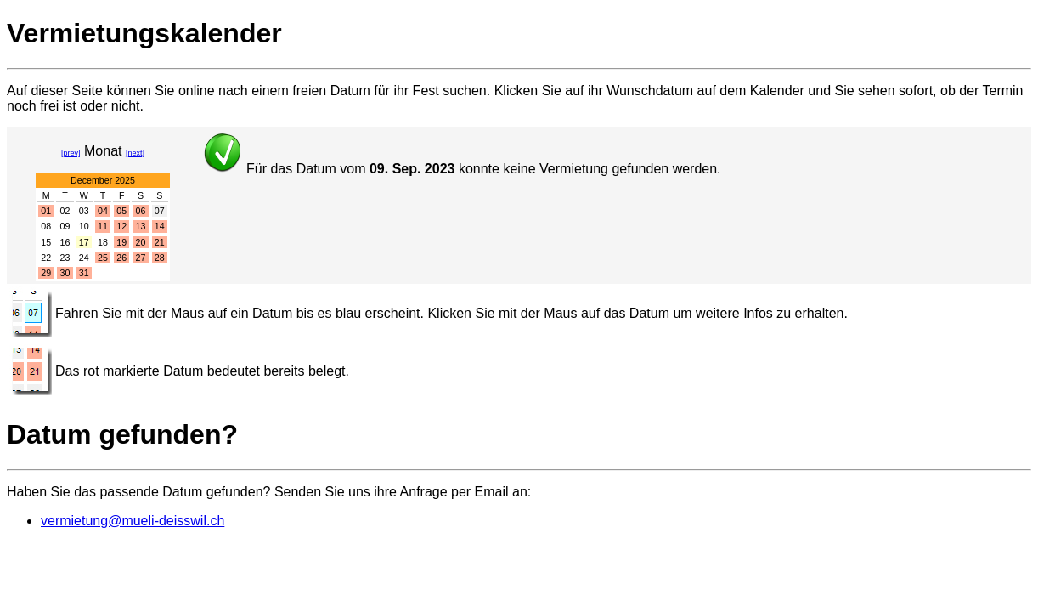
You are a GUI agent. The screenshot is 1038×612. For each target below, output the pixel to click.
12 (121, 226)
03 (84, 211)
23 (65, 257)
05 (121, 211)
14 (160, 226)
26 (121, 257)
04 (103, 211)
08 (46, 226)
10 (84, 226)
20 (141, 242)
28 (160, 257)
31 (84, 273)
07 (160, 211)
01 (46, 211)
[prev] (71, 153)
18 (103, 242)
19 (121, 242)
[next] (135, 153)
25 (103, 257)
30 (65, 273)
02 (65, 211)
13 (141, 226)
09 (65, 226)
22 (46, 257)
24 (84, 257)
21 (160, 242)
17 (84, 242)
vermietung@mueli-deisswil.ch (132, 520)
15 (46, 242)
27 (141, 257)
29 (46, 273)
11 (103, 226)
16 (65, 242)
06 (141, 211)
